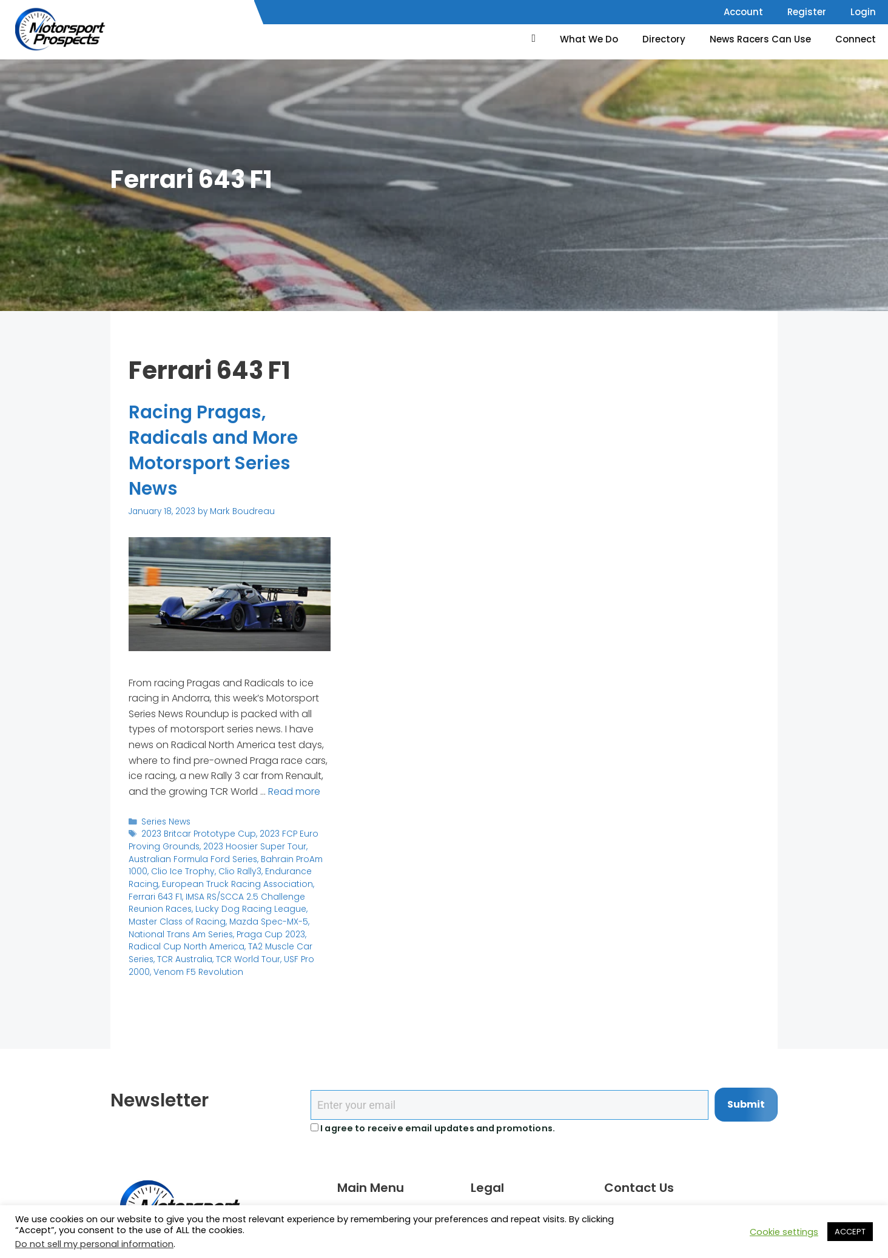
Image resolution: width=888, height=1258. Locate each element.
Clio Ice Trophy (181, 871)
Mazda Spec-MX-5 (264, 920)
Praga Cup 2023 (267, 932)
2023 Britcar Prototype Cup (197, 834)
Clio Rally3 (236, 871)
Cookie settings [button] (784, 1231)
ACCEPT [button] (850, 1231)
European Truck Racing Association (233, 883)
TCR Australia (184, 957)
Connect (855, 39)
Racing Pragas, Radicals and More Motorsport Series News (214, 450)
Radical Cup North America (185, 945)
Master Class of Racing (176, 920)
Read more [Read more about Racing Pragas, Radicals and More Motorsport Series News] (294, 791)
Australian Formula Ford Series (191, 858)
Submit (746, 1104)
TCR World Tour (246, 957)
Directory (663, 39)
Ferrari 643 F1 (155, 896)
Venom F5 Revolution (197, 969)
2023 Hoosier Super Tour (251, 846)
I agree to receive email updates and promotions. (433, 1128)
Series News (165, 821)
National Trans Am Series (179, 932)
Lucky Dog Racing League (247, 908)
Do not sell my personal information (94, 1244)
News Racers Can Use (760, 39)
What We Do (589, 39)
